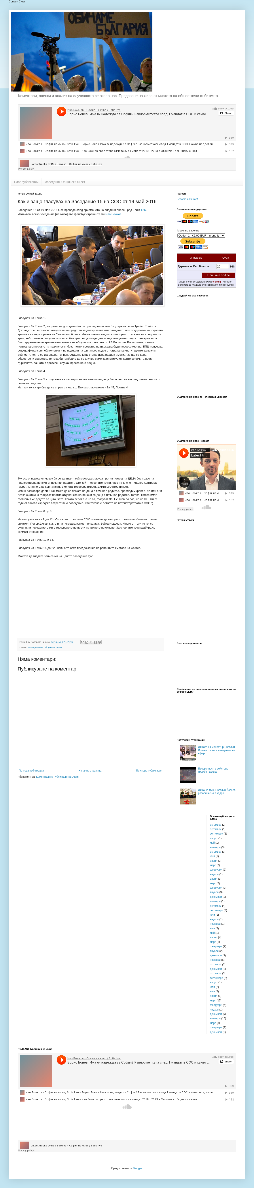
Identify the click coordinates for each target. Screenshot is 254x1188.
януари (214, 874)
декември (216, 896)
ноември (215, 847)
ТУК (143, 210)
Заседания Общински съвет (65, 182)
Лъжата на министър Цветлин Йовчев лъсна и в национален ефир (216, 750)
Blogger (137, 1168)
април (214, 860)
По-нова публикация (31, 770)
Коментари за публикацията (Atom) (58, 776)
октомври (216, 824)
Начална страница (90, 770)
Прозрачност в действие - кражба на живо (214, 770)
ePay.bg (216, 282)
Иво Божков (113, 214)
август (214, 838)
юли (212, 914)
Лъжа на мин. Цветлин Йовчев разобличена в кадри (216, 792)
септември (216, 833)
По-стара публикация (149, 770)
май (212, 842)
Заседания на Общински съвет (45, 647)
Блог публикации (26, 182)
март (213, 865)
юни (212, 856)
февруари (216, 869)
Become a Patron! (187, 199)
